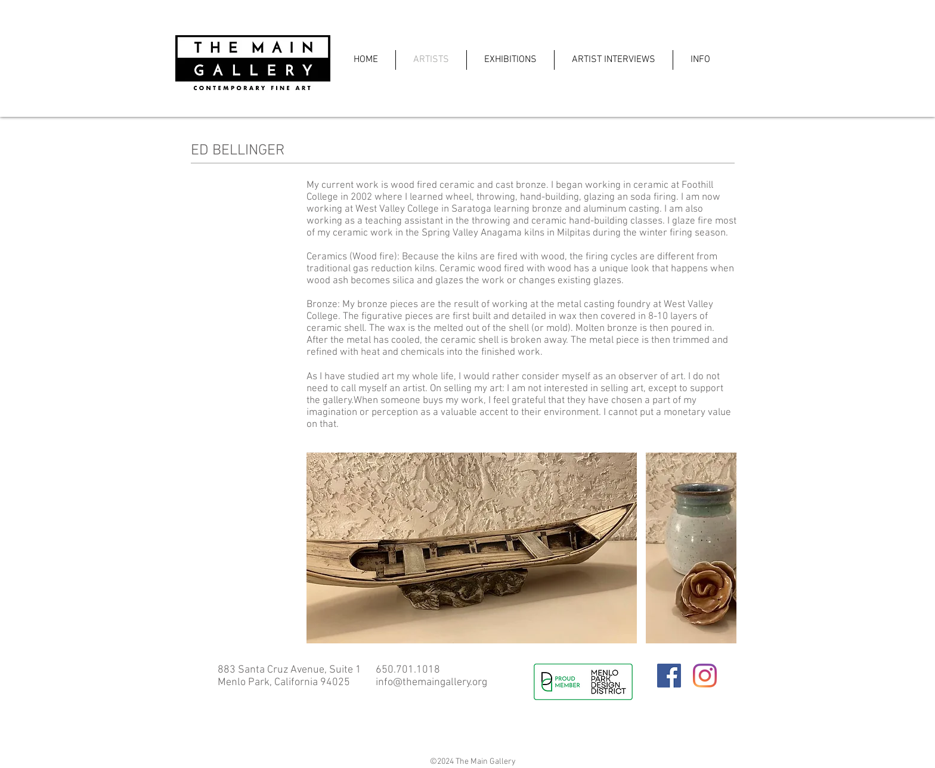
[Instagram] (705, 676)
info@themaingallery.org (431, 682)
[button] (471, 548)
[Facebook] (669, 676)
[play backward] (321, 548)
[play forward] (721, 548)
